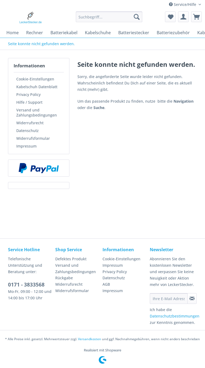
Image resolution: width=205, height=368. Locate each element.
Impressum (26, 146)
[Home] (12, 33)
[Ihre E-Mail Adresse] (169, 298)
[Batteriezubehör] (173, 33)
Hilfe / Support (29, 102)
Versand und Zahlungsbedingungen (36, 112)
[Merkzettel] (170, 16)
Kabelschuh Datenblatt (36, 86)
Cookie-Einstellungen (35, 79)
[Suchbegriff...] (109, 16)
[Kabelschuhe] (98, 33)
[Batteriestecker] (134, 33)
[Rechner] (34, 33)
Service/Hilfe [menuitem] (183, 4)
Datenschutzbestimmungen (174, 316)
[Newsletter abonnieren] (192, 298)
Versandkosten (89, 339)
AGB (106, 284)
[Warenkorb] (196, 16)
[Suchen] (136, 16)
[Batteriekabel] (64, 33)
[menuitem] (109, 19)
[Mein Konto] (183, 16)
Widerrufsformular (33, 138)
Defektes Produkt (70, 258)
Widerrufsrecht (30, 122)
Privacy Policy (28, 94)
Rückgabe (64, 277)
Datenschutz (27, 130)
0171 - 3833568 (26, 284)
